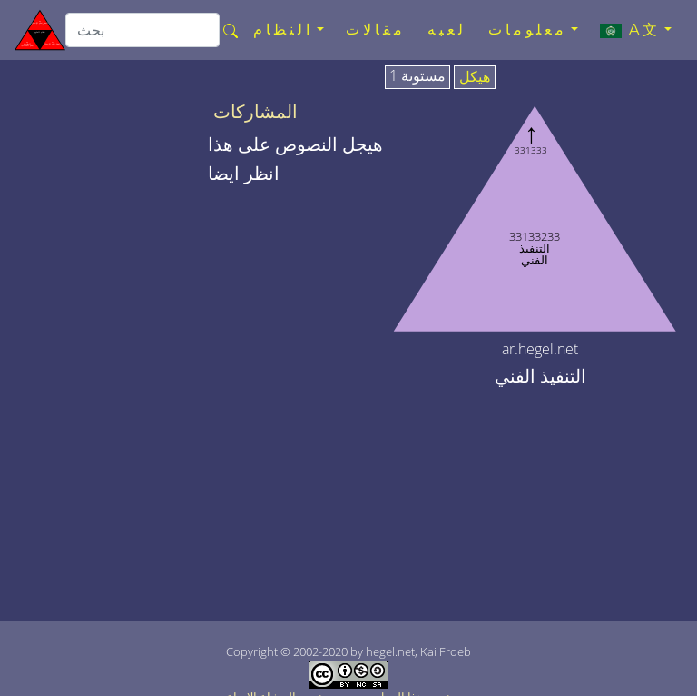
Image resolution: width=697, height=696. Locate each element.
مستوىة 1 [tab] (417, 76)
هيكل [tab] (474, 77)
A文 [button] (630, 30)
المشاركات (255, 112)
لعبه (446, 29)
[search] (142, 30)
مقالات (376, 29)
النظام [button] (283, 29)
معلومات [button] (527, 29)
